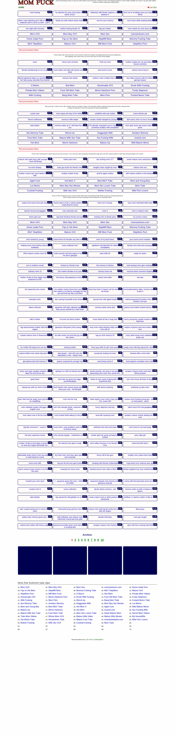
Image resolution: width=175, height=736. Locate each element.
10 (102, 635)
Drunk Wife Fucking (85, 692)
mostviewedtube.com (113, 715)
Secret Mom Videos (141, 708)
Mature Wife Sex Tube (30, 708)
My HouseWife (138, 712)
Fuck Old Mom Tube (113, 692)
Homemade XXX (28, 692)
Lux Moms (136, 699)
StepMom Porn (27, 689)
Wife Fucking (26, 695)
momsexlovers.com (113, 683)
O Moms (80, 689)
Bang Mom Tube (111, 695)
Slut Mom (108, 689)
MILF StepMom (111, 686)
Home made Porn (140, 683)
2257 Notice (89, 735)
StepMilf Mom (54, 686)
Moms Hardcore (55, 705)
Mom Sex (80, 683)
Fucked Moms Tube (141, 695)
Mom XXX (25, 683)
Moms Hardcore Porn (58, 692)
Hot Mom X (81, 702)
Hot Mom (80, 705)
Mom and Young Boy (30, 702)
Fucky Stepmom (139, 692)
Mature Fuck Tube (84, 715)
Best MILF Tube (55, 702)
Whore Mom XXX (56, 712)
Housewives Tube (56, 715)
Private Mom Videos (141, 689)
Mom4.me (80, 695)
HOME (21, 7)
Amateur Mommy (56, 699)
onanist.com (109, 705)
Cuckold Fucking (83, 718)
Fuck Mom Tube (55, 708)
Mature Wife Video (84, 712)
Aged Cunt (109, 702)
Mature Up (25, 705)
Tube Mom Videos (29, 712)
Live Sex (152, 7)
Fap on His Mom (28, 686)
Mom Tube (109, 718)
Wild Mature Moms (140, 702)
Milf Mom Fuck (54, 689)
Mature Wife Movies (113, 712)
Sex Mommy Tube (29, 699)
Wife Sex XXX (54, 718)
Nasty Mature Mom (112, 708)
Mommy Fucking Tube (86, 686)
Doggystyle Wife (83, 699)
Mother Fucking (27, 718)
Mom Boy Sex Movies (114, 699)
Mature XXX (137, 686)
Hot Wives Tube (28, 715)
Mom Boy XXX (54, 683)
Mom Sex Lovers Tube (86, 708)
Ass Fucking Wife (140, 705)
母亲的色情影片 (99, 735)
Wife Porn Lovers (140, 715)
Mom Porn (53, 695)
